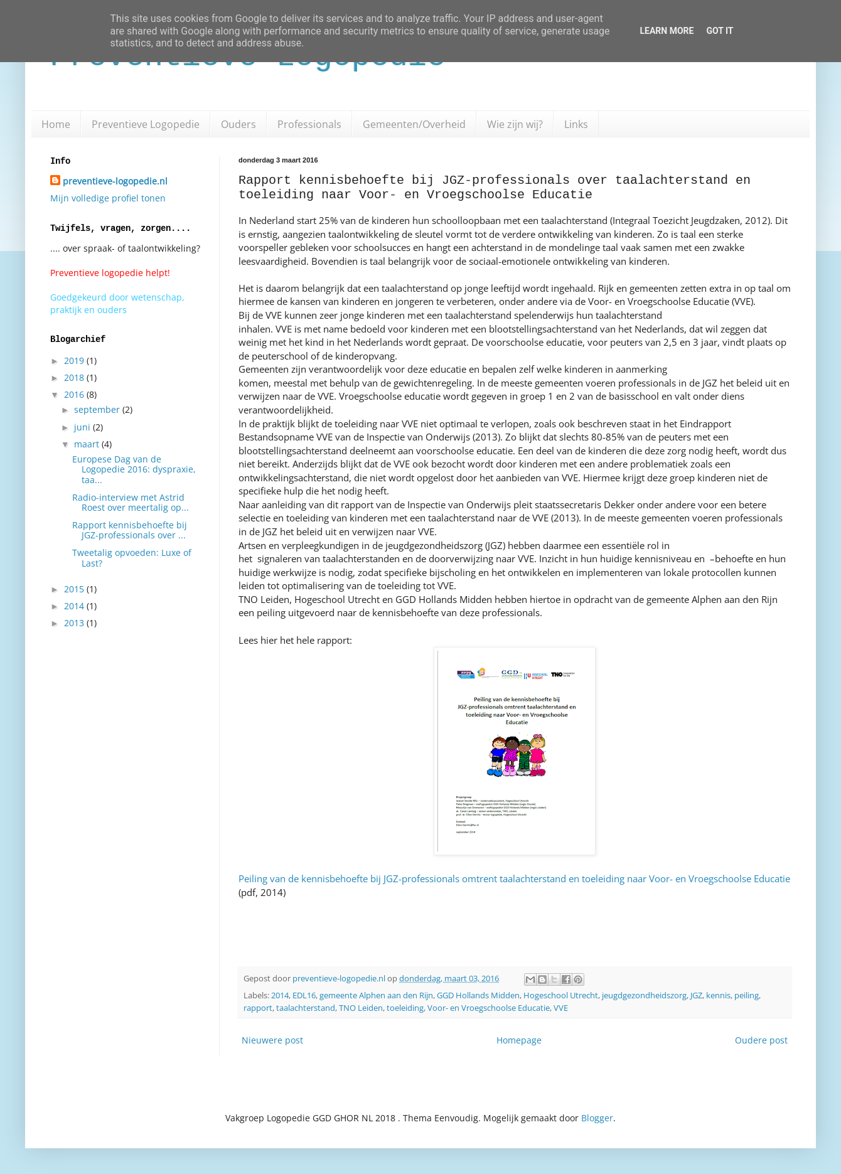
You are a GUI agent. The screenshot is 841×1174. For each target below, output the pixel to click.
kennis (718, 995)
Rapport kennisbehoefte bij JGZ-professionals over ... (129, 530)
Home (55, 124)
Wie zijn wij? (515, 124)
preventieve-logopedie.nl (115, 181)
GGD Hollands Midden (478, 995)
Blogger (597, 1118)
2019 (75, 360)
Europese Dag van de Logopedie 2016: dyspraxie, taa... (134, 469)
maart (88, 444)
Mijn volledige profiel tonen (108, 198)
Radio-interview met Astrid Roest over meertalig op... (130, 502)
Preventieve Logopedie (146, 124)
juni (83, 427)
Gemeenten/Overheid (414, 124)
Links (576, 124)
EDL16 (304, 995)
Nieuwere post (272, 1040)
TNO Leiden (361, 1008)
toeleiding (405, 1008)
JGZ (696, 995)
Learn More (667, 31)
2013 (75, 623)
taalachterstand (305, 1008)
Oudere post (761, 1040)
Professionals (309, 124)
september (98, 409)
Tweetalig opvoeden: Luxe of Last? (131, 558)
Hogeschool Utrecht (560, 995)
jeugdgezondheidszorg (644, 995)
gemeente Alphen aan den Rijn (376, 995)
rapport (258, 1008)
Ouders (238, 124)
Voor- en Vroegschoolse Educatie (488, 1008)
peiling (746, 995)
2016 (75, 394)
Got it (719, 31)
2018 (75, 377)
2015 (75, 589)
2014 (280, 995)
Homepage (519, 1040)
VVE (561, 1008)
